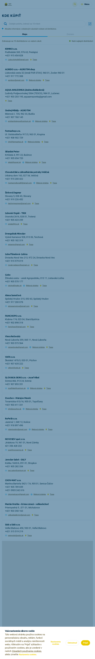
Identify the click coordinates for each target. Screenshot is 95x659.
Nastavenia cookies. (28, 654)
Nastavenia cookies (56, 643)
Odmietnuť (72, 643)
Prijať (85, 643)
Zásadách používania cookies (26, 651)
